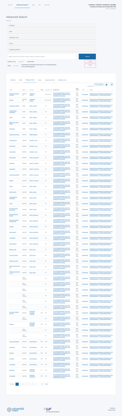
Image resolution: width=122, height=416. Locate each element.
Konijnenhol (12, 157)
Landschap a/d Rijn (14, 175)
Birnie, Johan (33, 186)
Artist (10, 31)
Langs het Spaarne (14, 341)
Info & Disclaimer (111, 8)
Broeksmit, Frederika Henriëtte (32, 313)
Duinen (11, 180)
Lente (10, 203)
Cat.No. (47, 90)
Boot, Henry (33, 249)
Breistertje (12, 370)
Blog (33, 5)
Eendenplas (12, 152)
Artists (20, 80)
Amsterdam (85, 94)
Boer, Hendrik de (34, 232)
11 (42, 384)
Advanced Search (22, 5)
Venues (40, 80)
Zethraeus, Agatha (32, 94)
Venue (11, 43)
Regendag (12, 129)
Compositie (12, 238)
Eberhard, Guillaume (32, 370)
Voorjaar (11, 353)
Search (87, 56)
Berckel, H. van (33, 140)
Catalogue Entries (30, 80)
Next (46, 384)
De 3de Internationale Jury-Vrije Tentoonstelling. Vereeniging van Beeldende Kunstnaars (61, 94)
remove (90, 61)
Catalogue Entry (14, 37)
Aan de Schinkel (13, 255)
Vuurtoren (11, 163)
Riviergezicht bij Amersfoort (13, 209)
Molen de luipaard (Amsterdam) (14, 221)
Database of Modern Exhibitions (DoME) (102, 5)
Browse (10, 5)
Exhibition (12, 25)
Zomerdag (12, 347)
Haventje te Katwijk (14, 106)
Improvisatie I (12, 232)
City (83, 90)
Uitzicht (11, 100)
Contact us (112, 408)
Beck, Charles (33, 106)
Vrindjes (11, 324)
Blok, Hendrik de (34, 215)
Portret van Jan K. (13, 261)
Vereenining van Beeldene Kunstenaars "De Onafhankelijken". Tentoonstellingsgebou (101, 94)
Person (32, 90)
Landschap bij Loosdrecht (12, 111)
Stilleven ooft (12, 249)
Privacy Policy (111, 410)
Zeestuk (11, 226)
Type (23, 90)
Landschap (12, 169)
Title (10, 90)
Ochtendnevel (13, 140)
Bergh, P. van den (34, 157)
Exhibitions (13, 80)
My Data (47, 5)
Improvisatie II (12, 244)
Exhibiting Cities (62, 80)
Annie (10, 117)
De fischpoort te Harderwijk (13, 197)
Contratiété (12, 376)
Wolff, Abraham (33, 134)
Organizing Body (14, 49)
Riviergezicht (12, 192)
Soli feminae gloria (14, 134)
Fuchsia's (11, 358)
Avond (11, 186)
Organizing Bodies (50, 80)
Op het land (12, 146)
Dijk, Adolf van (33, 341)
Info (40, 5)
